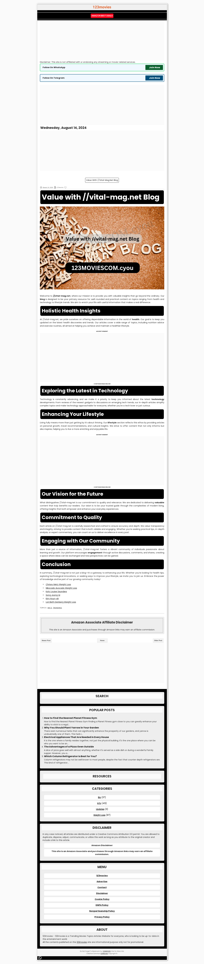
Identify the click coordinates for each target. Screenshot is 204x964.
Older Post (158, 640)
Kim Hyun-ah (52, 598)
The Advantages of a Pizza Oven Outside (69, 746)
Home (102, 640)
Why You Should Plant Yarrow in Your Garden (71, 727)
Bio (99, 797)
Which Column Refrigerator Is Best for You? (70, 756)
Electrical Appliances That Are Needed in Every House (76, 737)
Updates (100, 809)
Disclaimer (102, 893)
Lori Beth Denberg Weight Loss (61, 602)
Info (50, 608)
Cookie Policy (102, 899)
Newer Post (46, 640)
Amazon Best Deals (102, 15)
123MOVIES (107, 951)
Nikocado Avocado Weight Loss (61, 588)
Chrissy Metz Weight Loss (58, 584)
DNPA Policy (102, 905)
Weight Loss (99, 815)
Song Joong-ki (53, 595)
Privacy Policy (102, 916)
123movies (102, 875)
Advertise (102, 881)
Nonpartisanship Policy (102, 911)
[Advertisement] (102, 40)
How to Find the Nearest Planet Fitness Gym (70, 718)
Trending (57, 608)
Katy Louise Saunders (56, 591)
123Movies (104, 953)
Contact (102, 887)
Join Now (154, 67)
